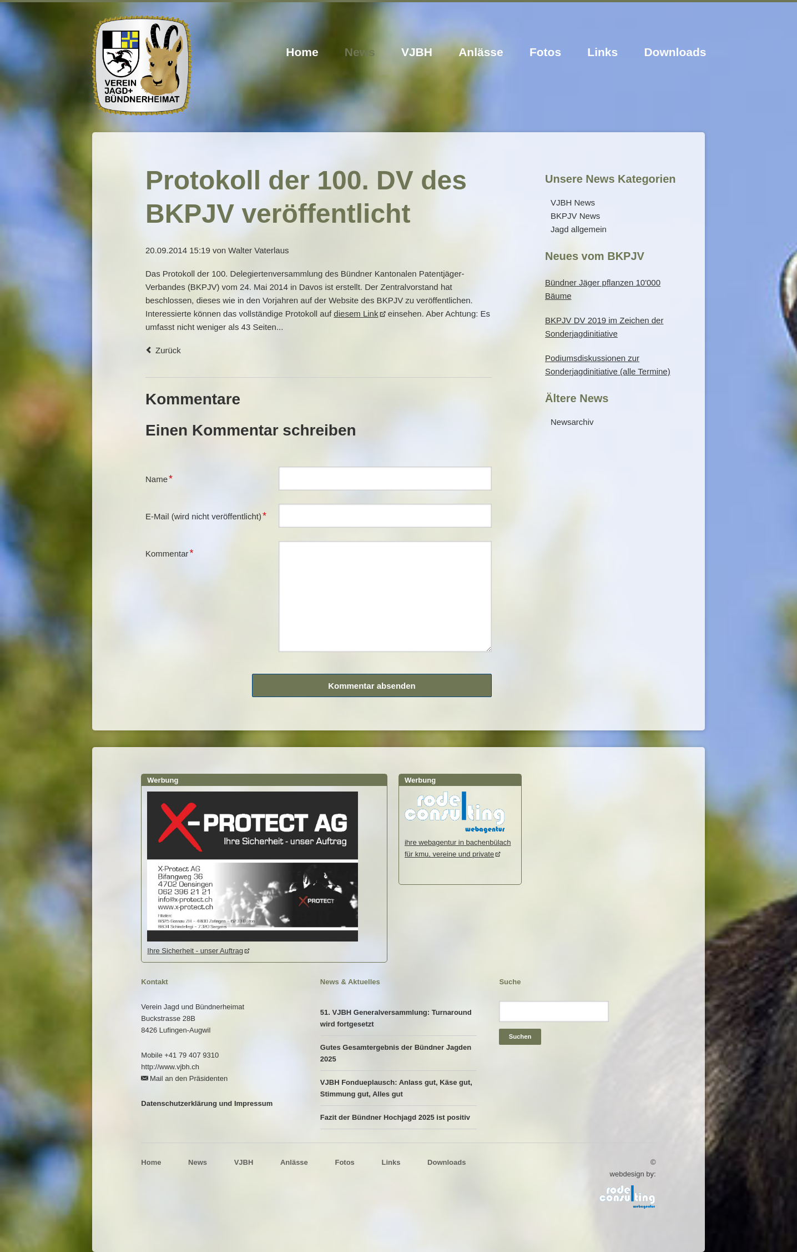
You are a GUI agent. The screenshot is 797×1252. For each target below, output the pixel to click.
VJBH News (573, 202)
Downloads (675, 52)
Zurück (168, 350)
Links (602, 52)
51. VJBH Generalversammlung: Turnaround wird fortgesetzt (396, 1018)
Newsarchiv (572, 422)
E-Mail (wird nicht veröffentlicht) (205, 515)
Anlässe (480, 52)
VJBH (416, 52)
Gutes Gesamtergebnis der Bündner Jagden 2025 (395, 1053)
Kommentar (169, 552)
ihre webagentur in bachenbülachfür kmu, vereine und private (458, 842)
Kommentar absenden (372, 685)
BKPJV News (575, 216)
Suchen (520, 1036)
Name (163, 477)
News (360, 52)
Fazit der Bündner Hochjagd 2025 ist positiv (395, 1117)
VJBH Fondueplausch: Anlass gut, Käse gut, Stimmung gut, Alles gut (396, 1088)
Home (302, 52)
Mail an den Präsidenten (189, 1078)
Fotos (545, 52)
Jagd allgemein (579, 229)
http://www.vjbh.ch (170, 1067)
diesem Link (356, 313)
